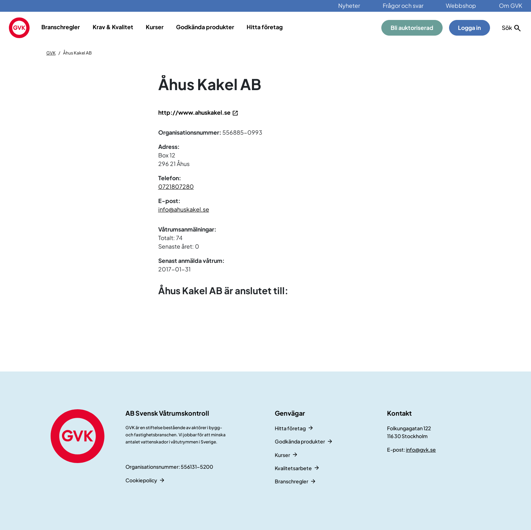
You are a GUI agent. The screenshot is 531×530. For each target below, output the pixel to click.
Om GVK (510, 5)
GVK (51, 53)
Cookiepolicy (141, 480)
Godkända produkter (205, 27)
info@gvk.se (421, 449)
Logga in (469, 27)
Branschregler (60, 27)
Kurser (155, 27)
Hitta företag (265, 27)
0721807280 (176, 186)
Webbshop (461, 5)
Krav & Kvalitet (113, 27)
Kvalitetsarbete (293, 468)
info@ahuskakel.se (183, 209)
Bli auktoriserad (412, 27)
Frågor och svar (403, 5)
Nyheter (349, 5)
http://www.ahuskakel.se (194, 112)
